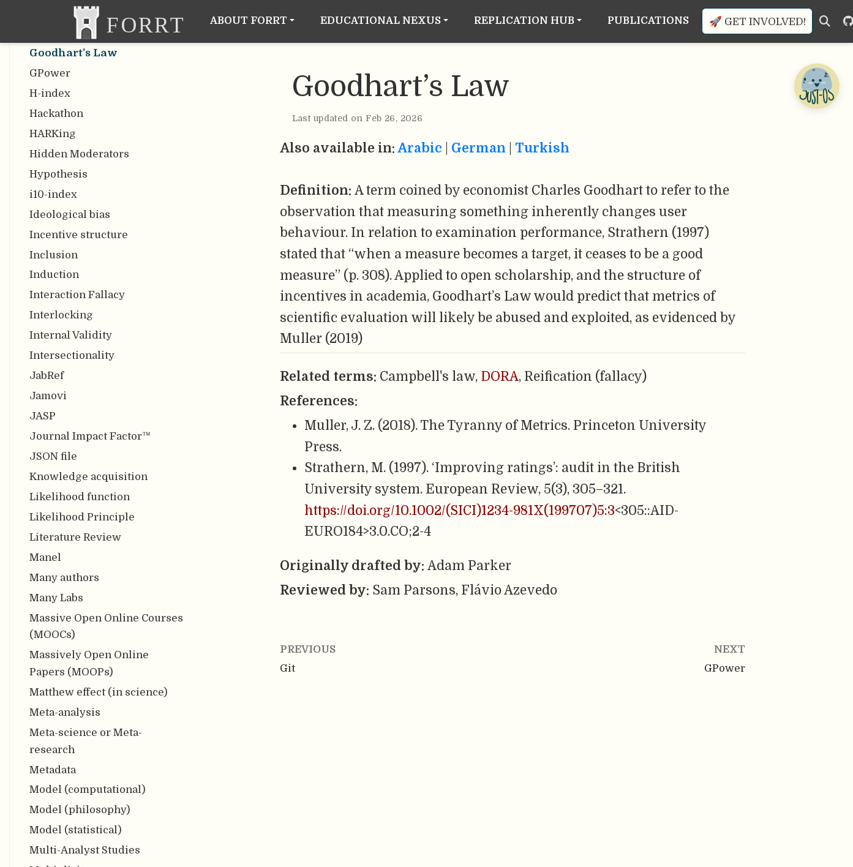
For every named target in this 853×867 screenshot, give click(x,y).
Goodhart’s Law (73, 53)
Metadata (52, 770)
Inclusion (53, 255)
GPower (49, 73)
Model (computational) (87, 789)
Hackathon (56, 113)
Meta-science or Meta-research (85, 741)
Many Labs (56, 598)
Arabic (419, 148)
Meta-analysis (64, 712)
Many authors (64, 578)
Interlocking (61, 315)
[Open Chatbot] (816, 85)
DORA (500, 376)
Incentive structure (78, 235)
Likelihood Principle (82, 517)
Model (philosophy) (79, 810)
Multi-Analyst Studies (84, 850)
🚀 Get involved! (757, 22)
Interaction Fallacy (77, 295)
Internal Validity (70, 335)
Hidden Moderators (79, 154)
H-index (49, 93)
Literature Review (75, 537)
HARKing (52, 134)
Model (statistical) (75, 830)
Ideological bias (69, 214)
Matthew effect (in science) (98, 692)
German (478, 148)
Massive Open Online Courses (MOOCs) (106, 626)
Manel (45, 557)
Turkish (542, 148)
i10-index (53, 194)
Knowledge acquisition (88, 476)
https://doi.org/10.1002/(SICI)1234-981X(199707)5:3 (459, 510)
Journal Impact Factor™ (90, 436)
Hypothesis (58, 174)
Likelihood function (79, 497)
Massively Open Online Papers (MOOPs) (89, 663)
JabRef (46, 375)
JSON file (53, 456)
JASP (42, 416)
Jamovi (48, 396)
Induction (54, 274)
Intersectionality (72, 355)
